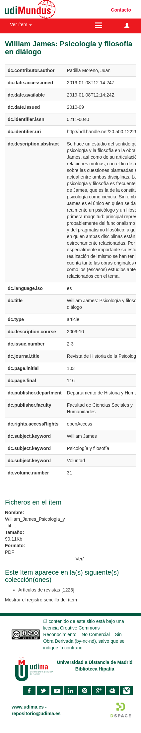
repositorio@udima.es (36, 713)
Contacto (121, 10)
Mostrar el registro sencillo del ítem (41, 599)
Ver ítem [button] (21, 24)
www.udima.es (28, 707)
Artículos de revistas (39, 589)
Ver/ (80, 558)
